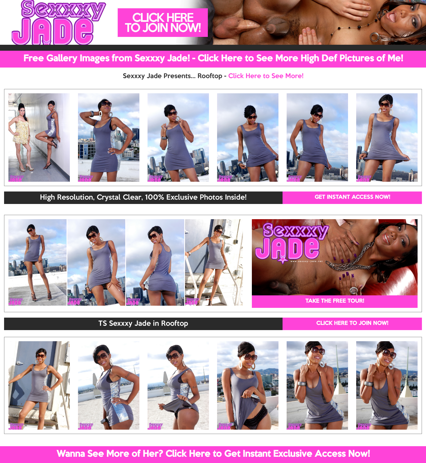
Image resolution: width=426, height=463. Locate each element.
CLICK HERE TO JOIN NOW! (352, 323)
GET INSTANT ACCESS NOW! (352, 197)
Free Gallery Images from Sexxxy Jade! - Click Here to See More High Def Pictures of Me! (213, 59)
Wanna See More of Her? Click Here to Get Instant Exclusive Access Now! (213, 454)
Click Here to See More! (265, 76)
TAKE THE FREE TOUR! (334, 301)
